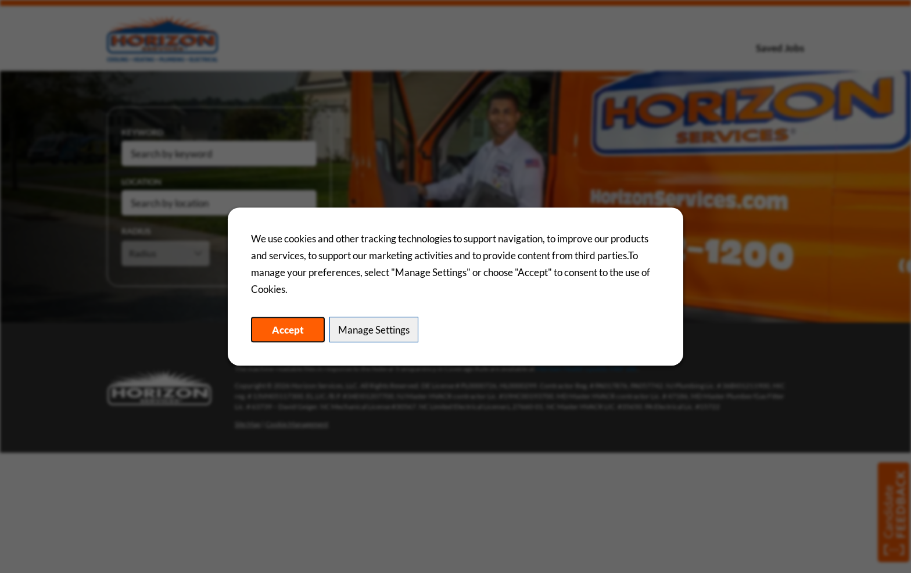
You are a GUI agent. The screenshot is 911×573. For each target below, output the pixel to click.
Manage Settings (374, 330)
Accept (288, 330)
